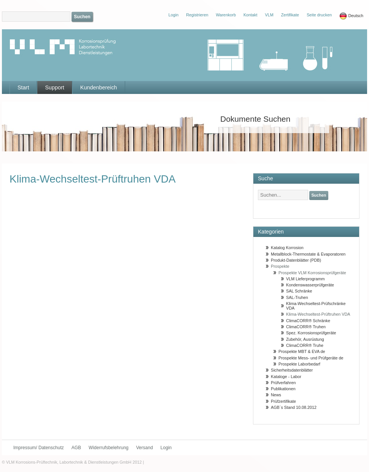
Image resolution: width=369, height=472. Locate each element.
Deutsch (351, 16)
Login (166, 447)
